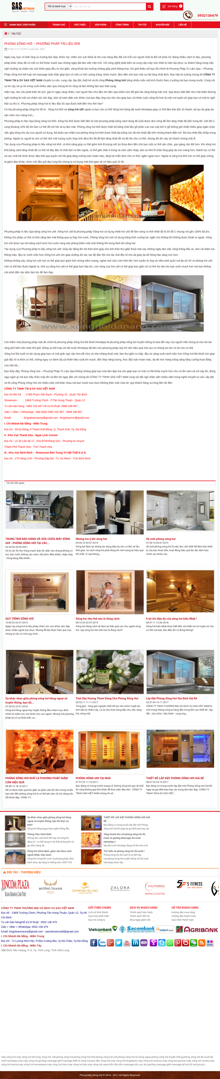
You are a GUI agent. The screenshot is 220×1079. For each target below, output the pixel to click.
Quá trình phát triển (98, 916)
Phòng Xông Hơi (115, 80)
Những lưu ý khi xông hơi (91, 539)
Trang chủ (59, 24)
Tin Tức (142, 24)
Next (216, 889)
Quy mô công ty (96, 919)
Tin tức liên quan (15, 483)
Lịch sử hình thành (98, 912)
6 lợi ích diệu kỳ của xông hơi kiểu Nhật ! (171, 618)
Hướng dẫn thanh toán (184, 916)
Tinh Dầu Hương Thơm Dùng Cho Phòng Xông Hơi (107, 698)
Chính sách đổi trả (139, 916)
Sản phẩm (100, 24)
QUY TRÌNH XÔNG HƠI (19, 618)
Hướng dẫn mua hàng (183, 912)
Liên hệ (183, 24)
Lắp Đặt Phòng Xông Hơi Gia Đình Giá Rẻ (171, 698)
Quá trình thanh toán (183, 919)
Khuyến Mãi (162, 24)
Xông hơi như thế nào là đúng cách (97, 618)
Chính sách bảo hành (141, 912)
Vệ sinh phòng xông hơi (161, 539)
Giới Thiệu (80, 24)
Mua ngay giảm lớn (140, 919)
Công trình (122, 24)
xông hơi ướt (76, 109)
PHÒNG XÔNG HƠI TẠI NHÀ (94, 778)
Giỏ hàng (172, 6)
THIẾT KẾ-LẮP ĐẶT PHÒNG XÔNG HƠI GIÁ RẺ (175, 778)
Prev (4, 889)
